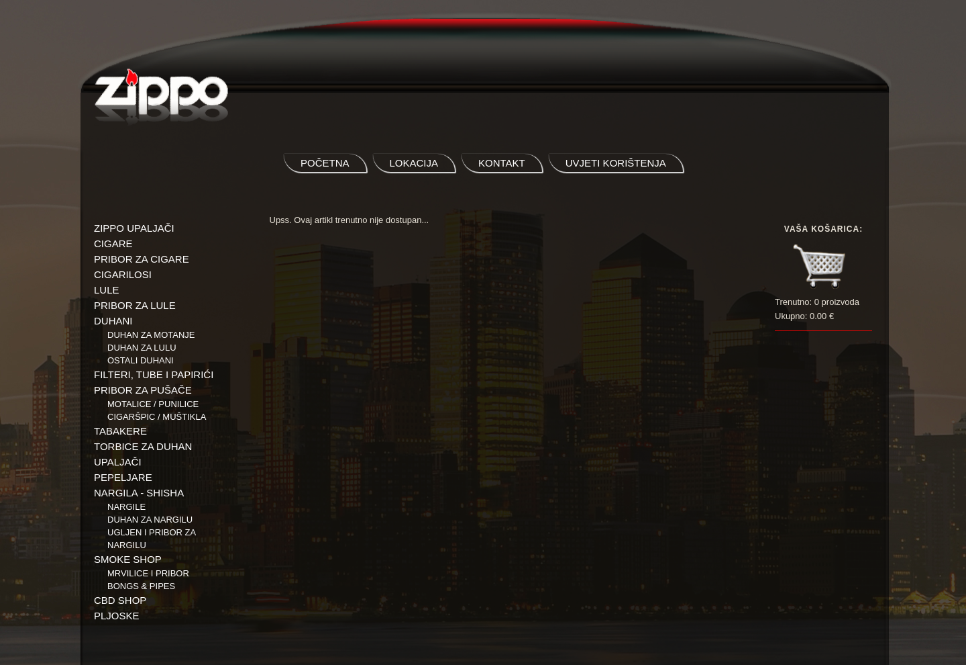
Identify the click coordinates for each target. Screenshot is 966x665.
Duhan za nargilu (150, 520)
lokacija (414, 163)
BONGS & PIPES (141, 586)
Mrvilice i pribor (148, 573)
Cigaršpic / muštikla (156, 417)
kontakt (501, 163)
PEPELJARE (123, 477)
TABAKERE (120, 431)
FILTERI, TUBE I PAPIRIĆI (153, 374)
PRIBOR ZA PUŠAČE (143, 390)
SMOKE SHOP (128, 559)
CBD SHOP (120, 600)
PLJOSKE (117, 615)
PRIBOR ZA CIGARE (141, 259)
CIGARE (113, 243)
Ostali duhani (140, 360)
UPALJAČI (118, 462)
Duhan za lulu (141, 348)
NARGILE (126, 507)
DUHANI (113, 320)
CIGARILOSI (123, 274)
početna (325, 163)
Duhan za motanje (151, 335)
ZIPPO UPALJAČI (134, 228)
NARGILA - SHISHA (139, 492)
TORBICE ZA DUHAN (143, 446)
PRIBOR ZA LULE (135, 305)
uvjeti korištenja (616, 163)
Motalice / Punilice (153, 404)
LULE (106, 290)
